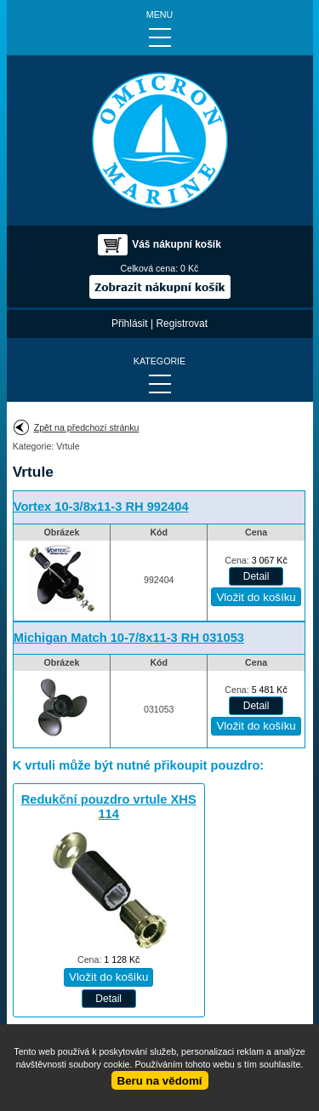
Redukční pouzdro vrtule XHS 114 (109, 807)
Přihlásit (129, 323)
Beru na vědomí (159, 1080)
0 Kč (189, 268)
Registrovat (182, 323)
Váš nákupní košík (176, 244)
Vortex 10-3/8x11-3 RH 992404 (101, 506)
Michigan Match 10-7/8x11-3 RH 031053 (129, 637)
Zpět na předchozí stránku (87, 427)
